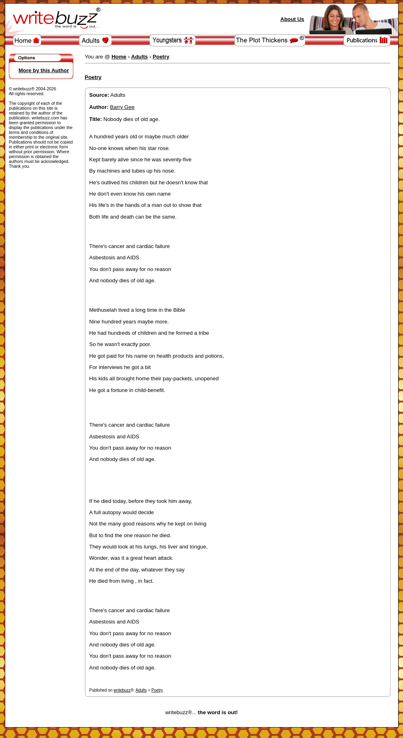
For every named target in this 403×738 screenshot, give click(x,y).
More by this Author (44, 70)
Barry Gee (122, 107)
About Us (292, 19)
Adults (141, 690)
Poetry (157, 690)
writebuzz (122, 690)
